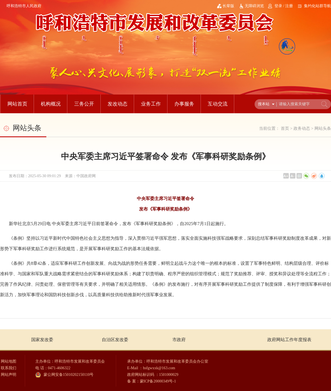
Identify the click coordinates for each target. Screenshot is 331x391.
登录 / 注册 (283, 6)
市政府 (179, 339)
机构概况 (51, 104)
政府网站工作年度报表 (289, 339)
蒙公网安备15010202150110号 (69, 375)
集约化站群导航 (317, 6)
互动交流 (218, 104)
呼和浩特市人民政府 (24, 6)
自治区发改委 (115, 339)
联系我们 (8, 368)
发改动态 (117, 104)
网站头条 (322, 128)
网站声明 (8, 375)
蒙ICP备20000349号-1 (158, 381)
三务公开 (84, 104)
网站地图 (8, 361)
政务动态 (301, 128)
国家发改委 (42, 339)
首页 (285, 128)
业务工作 (151, 104)
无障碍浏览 (254, 6)
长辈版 (228, 6)
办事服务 (184, 104)
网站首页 (17, 104)
